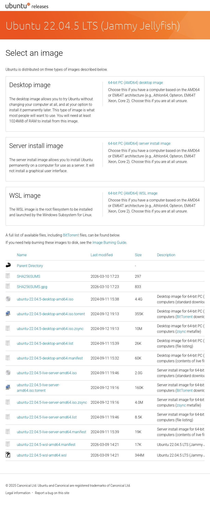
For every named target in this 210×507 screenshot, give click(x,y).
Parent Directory (30, 266)
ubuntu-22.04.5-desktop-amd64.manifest (50, 358)
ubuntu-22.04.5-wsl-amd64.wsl (42, 455)
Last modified (102, 255)
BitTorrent (71, 235)
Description (166, 255)
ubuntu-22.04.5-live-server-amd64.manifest (51, 432)
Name (22, 255)
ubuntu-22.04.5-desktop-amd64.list (45, 343)
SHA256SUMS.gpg (32, 287)
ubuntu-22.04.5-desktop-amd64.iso (45, 299)
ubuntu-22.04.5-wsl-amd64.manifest (46, 444)
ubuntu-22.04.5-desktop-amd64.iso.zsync (50, 329)
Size (138, 255)
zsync (181, 331)
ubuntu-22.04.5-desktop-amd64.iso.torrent (51, 314)
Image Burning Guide (109, 242)
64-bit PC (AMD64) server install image (139, 143)
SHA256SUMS (28, 276)
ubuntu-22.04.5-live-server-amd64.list (47, 417)
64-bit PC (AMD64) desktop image (135, 82)
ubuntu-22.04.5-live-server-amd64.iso (47, 373)
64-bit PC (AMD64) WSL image (132, 193)
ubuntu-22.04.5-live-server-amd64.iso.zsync (52, 402)
